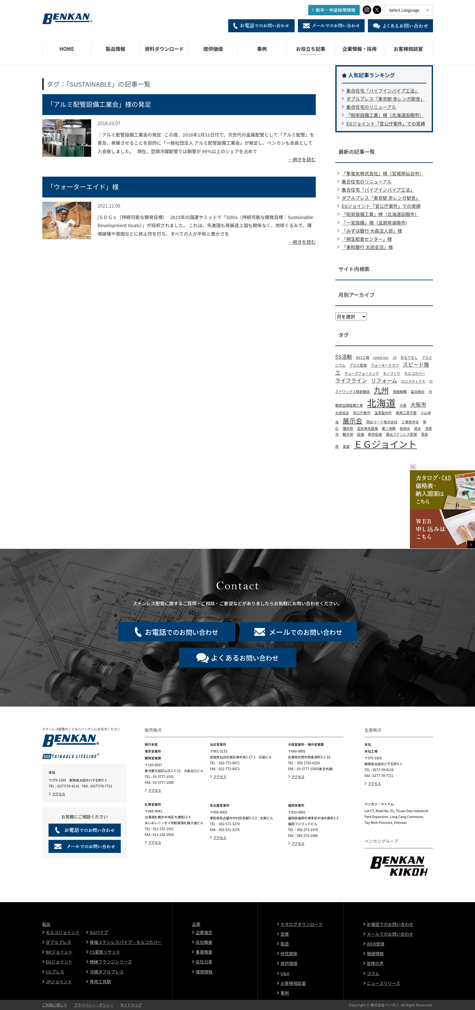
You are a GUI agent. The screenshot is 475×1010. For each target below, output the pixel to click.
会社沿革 (204, 962)
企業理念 (204, 932)
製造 (285, 944)
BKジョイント (59, 952)
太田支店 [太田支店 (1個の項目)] (342, 412)
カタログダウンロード (302, 924)
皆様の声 (375, 963)
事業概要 (204, 952)
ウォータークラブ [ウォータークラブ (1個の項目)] (384, 365)
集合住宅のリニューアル (371, 107)
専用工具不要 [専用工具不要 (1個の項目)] (406, 412)
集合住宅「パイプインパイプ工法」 (382, 90)
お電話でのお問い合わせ (390, 924)
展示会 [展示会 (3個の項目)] (352, 420)
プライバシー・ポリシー (93, 1004)
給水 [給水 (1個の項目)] (417, 428)
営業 (285, 934)
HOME (66, 48)
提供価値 (213, 48)
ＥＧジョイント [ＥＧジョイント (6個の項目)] (385, 443)
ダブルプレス (58, 942)
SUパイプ (99, 932)
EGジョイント (59, 962)
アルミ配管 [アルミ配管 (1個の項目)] (358, 365)
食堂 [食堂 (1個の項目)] (345, 446)
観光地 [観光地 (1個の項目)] (347, 434)
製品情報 (115, 48)
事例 (262, 48)
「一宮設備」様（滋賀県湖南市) (374, 222)
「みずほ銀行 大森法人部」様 (372, 230)
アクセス (58, 793)
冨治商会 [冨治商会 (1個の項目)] (418, 391)
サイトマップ (131, 1004)
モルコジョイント (63, 932)
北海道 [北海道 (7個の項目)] (381, 402)
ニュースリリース (383, 983)
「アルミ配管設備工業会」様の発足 (99, 104)
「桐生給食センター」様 (367, 239)
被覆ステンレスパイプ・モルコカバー (126, 942)
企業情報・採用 (359, 48)
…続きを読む (302, 159)
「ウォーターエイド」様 (83, 186)
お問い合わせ (244, 657)
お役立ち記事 (310, 48)
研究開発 (289, 953)
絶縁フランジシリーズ (111, 962)
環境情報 (204, 972)
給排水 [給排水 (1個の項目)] (405, 428)
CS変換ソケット (105, 952)
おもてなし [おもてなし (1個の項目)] (409, 357)
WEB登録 (375, 944)
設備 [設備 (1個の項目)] (360, 434)
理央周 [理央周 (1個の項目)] (347, 428)
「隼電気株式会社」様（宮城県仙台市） (383, 173)
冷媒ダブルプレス (107, 972)
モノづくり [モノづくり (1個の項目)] (391, 373)
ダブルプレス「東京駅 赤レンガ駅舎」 (385, 98)
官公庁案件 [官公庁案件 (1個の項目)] (361, 412)
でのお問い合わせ (181, 631)
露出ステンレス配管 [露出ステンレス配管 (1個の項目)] (401, 434)
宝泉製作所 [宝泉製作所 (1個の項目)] (383, 412)
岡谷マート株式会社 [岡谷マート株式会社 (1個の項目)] (382, 421)
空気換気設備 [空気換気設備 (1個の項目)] (367, 428)
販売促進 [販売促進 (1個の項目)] (375, 434)
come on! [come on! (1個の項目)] (380, 357)
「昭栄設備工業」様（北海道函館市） (385, 115)
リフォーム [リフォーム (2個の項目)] (384, 380)
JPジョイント (59, 981)
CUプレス (55, 972)
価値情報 (375, 953)
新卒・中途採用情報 (336, 10)
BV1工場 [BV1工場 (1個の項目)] (362, 357)
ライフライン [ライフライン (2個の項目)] (351, 380)
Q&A (285, 973)
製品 (46, 924)
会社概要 (204, 942)
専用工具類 (100, 981)
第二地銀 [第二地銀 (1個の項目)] (389, 428)
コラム (373, 973)
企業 (196, 924)
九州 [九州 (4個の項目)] (381, 389)
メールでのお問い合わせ (390, 934)
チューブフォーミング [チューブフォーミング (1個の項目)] (361, 373)
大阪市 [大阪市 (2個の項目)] (418, 404)
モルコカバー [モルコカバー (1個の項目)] (414, 373)
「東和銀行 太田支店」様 (367, 247)
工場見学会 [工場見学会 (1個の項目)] (410, 421)
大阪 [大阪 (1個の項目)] (402, 405)
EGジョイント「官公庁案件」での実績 (385, 123)
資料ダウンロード (164, 48)
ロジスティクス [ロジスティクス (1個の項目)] (413, 381)
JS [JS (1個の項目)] (395, 357)
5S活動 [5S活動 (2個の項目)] (343, 356)
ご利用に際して (54, 1004)
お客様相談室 (408, 48)
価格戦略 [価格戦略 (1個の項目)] (400, 391)
